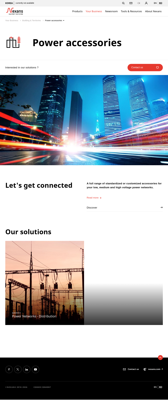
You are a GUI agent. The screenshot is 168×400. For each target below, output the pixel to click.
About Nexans (153, 11)
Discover (125, 207)
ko (160, 3)
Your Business (94, 11)
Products (77, 11)
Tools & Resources (131, 11)
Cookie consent (42, 387)
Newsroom (111, 11)
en (155, 3)
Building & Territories (31, 20)
